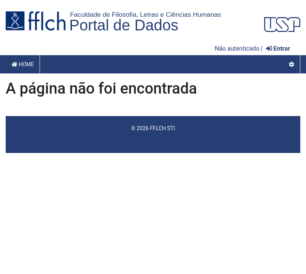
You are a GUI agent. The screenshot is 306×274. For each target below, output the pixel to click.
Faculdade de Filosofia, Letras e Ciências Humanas (145, 14)
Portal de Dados (123, 25)
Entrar (278, 48)
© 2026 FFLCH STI (153, 128)
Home (22, 64)
